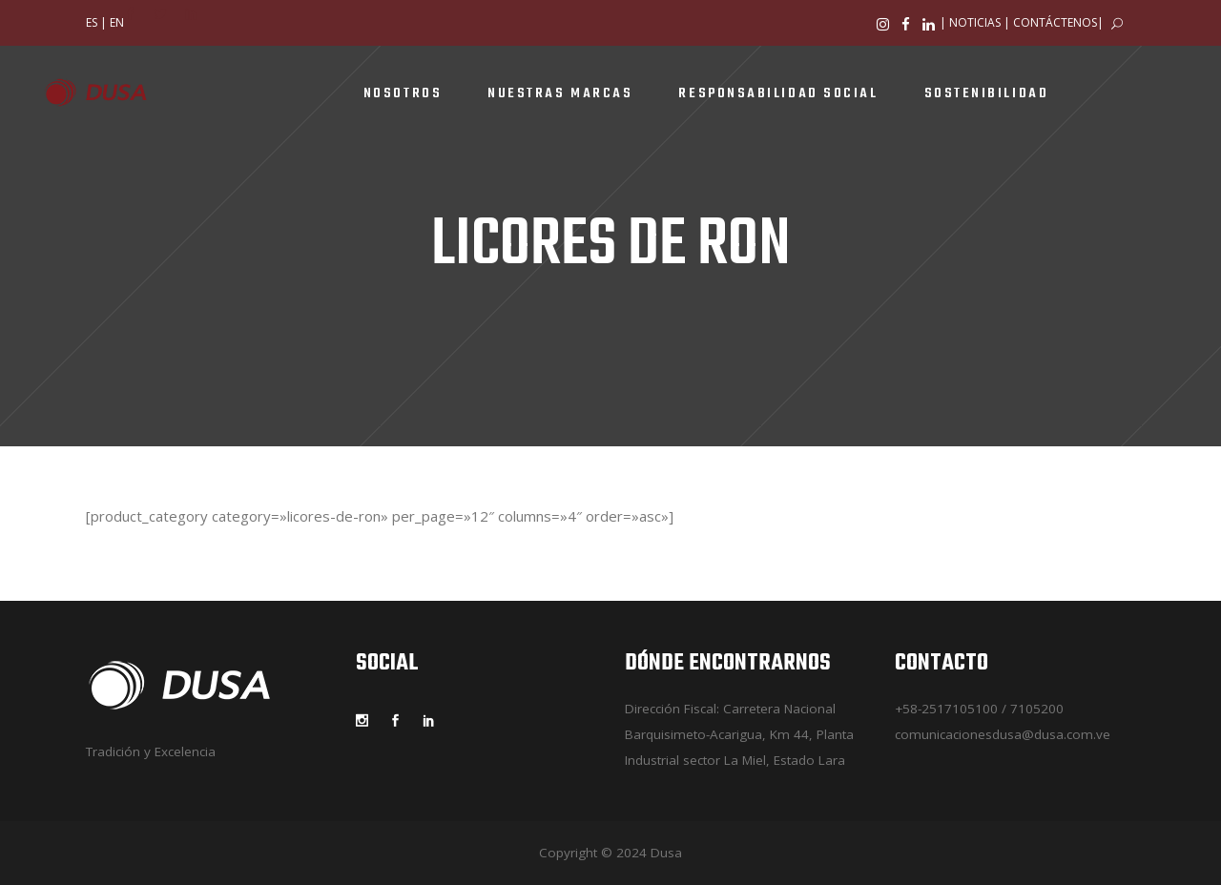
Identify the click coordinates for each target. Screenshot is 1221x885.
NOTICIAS (975, 22)
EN (117, 22)
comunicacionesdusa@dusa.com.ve (1002, 734)
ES (91, 22)
